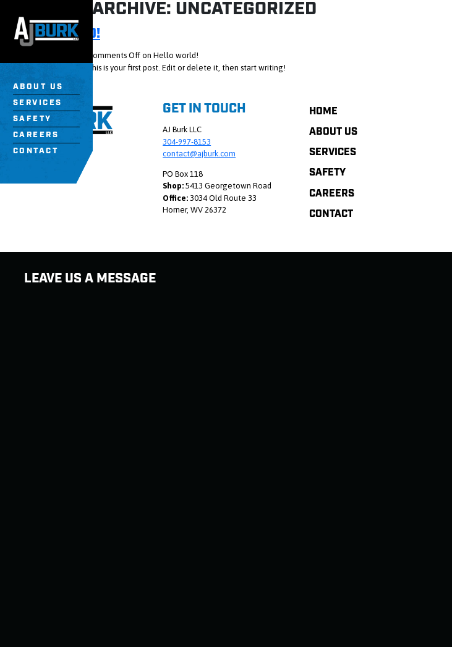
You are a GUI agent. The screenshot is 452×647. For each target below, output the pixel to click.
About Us (38, 87)
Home (323, 111)
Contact (35, 151)
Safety (32, 119)
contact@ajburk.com (199, 153)
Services (37, 103)
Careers (36, 135)
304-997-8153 (187, 141)
